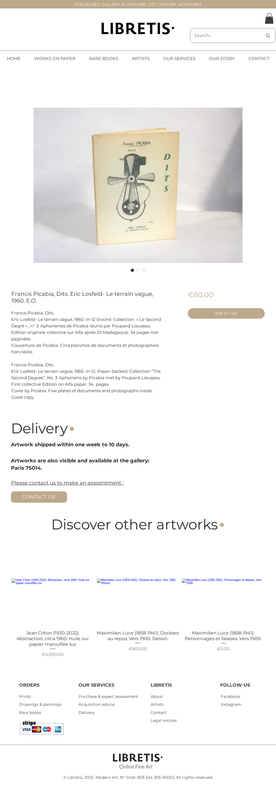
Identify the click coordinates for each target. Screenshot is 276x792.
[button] (269, 18)
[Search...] (224, 35)
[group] (138, 605)
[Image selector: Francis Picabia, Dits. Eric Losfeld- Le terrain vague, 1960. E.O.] (132, 270)
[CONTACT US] (39, 497)
